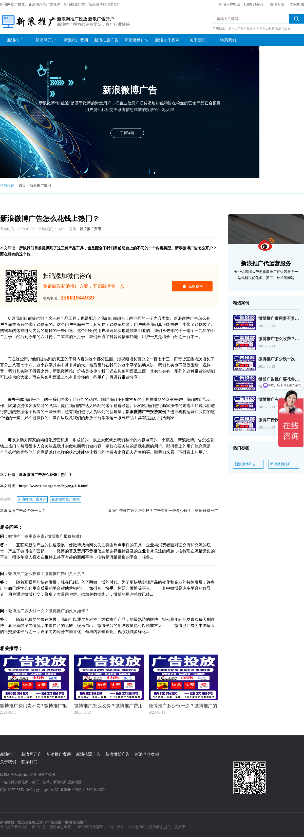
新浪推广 (15, 40)
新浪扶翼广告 (106, 40)
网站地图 (297, 4)
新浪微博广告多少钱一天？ (23, 511)
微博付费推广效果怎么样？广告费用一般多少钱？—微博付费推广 (163, 511)
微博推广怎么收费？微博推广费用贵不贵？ (46, 573)
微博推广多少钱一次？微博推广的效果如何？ (48, 611)
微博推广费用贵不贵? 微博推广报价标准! (44, 536)
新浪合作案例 (167, 40)
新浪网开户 (45, 40)
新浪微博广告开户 (32, 499)
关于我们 (197, 40)
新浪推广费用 (76, 40)
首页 (22, 186)
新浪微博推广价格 (65, 499)
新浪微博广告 (137, 40)
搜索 (296, 19)
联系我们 (228, 40)
